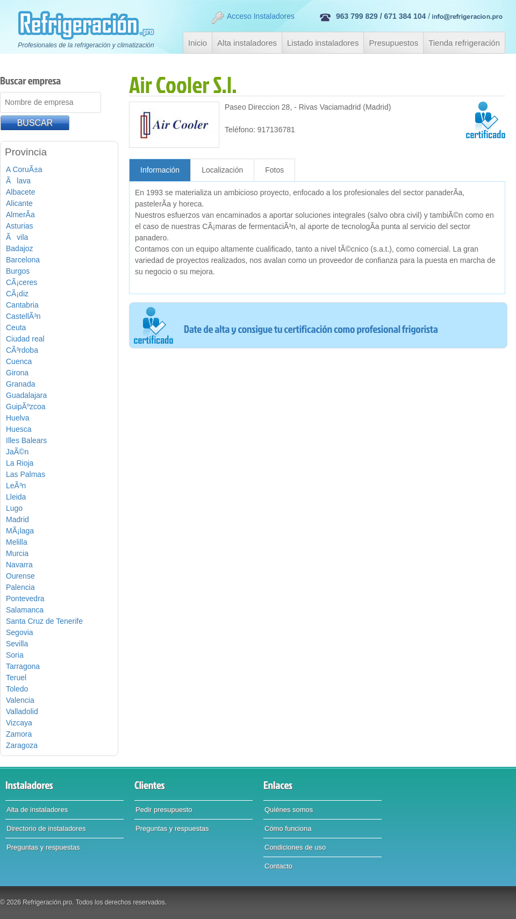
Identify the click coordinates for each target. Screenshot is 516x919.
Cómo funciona (287, 828)
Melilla (16, 542)
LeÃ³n (16, 485)
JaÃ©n (17, 451)
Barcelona (23, 259)
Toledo (17, 689)
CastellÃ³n (23, 316)
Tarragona (23, 666)
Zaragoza (22, 745)
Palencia (20, 587)
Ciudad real (25, 338)
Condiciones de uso (295, 847)
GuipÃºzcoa (26, 406)
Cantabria (22, 305)
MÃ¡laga (20, 530)
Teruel (16, 677)
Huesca (18, 429)
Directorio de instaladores (45, 828)
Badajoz (19, 248)
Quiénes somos (288, 810)
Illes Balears (26, 440)
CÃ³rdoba (22, 350)
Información (160, 170)
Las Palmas (25, 474)
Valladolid (22, 711)
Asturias (19, 226)
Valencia (20, 700)
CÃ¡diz (17, 293)
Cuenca (19, 361)
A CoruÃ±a (24, 169)
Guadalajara (26, 395)
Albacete (20, 192)
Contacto (278, 866)
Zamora (19, 734)
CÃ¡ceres (21, 282)
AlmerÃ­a (20, 214)
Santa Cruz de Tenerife (44, 621)
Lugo (14, 508)
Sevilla (17, 643)
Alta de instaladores (37, 810)
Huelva (18, 418)
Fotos (274, 170)
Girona (17, 372)
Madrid (17, 519)
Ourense (20, 576)
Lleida (16, 497)
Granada (20, 384)
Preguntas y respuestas (43, 847)
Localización (222, 170)
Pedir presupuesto (163, 810)
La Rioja (19, 463)
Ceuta (16, 327)
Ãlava (18, 180)
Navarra (19, 564)
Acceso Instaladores (253, 18)
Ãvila (17, 237)
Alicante (19, 203)
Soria (15, 655)
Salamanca (25, 609)
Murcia (17, 553)
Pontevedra (25, 598)
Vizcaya (19, 722)
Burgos (18, 271)
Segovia (19, 632)
